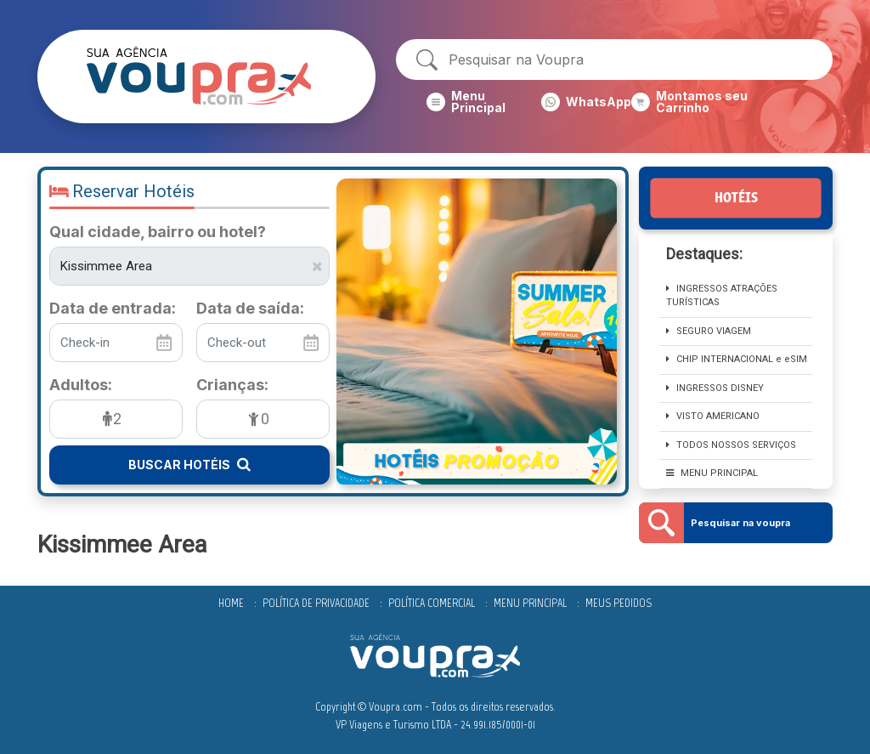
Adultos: (80, 385)
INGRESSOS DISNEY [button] (715, 388)
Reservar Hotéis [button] (122, 191)
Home (231, 603)
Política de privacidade (316, 603)
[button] (484, 102)
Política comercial (431, 603)
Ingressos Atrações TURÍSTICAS (721, 296)
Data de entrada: (112, 308)
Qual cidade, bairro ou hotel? (157, 232)
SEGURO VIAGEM (708, 331)
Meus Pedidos (618, 603)
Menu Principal (530, 603)
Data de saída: (250, 308)
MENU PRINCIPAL (712, 473)
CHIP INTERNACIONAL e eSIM (736, 359)
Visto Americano (713, 416)
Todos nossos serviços (731, 445)
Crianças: (232, 385)
